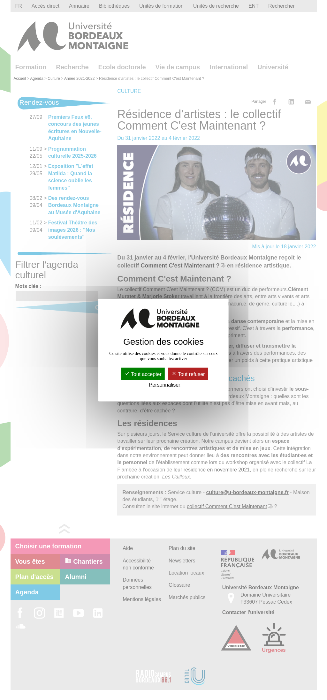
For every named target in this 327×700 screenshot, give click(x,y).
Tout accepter (143, 374)
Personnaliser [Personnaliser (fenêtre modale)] (164, 385)
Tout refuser (188, 374)
